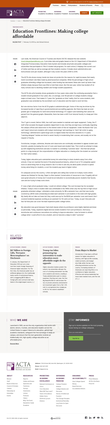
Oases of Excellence (46, 394)
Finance (24, 247)
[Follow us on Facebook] (86, 418)
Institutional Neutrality (62, 401)
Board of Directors (12, 384)
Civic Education (44, 389)
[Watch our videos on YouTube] (98, 418)
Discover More (14, 344)
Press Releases (93, 379)
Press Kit (91, 384)
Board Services (76, 386)
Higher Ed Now (93, 2)
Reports (25, 379)
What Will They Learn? (46, 391)
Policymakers (72, 5)
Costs (19, 20)
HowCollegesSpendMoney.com (32, 61)
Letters (25, 393)
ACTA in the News (15, 247)
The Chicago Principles (63, 398)
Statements (26, 391)
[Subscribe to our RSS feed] (102, 418)
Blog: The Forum (28, 400)
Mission (9, 379)
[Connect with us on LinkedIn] (90, 418)
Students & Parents (86, 5)
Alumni (63, 5)
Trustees (56, 5)
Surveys (25, 388)
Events (9, 396)
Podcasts (26, 396)
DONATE (84, 13)
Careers (9, 388)
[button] (45, 13)
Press (97, 5)
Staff (8, 381)
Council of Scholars (12, 386)
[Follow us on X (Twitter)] (94, 418)
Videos (25, 398)
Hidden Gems (44, 396)
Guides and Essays (28, 381)
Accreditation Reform (78, 389)
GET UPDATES (97, 13)
